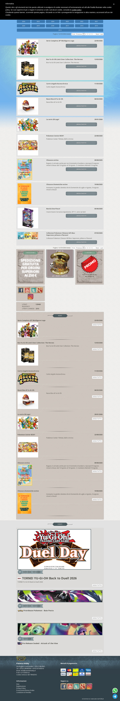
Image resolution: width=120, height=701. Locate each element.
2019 (38, 26)
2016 (81, 26)
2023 (67, 21)
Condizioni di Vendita (23, 692)
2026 (23, 21)
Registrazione (21, 686)
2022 (81, 21)
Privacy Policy (21, 688)
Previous (79, 34)
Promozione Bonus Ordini (25, 690)
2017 (67, 26)
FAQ (17, 684)
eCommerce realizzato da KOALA (93, 699)
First (73, 34)
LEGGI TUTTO (81, 46)
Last (101, 34)
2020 (23, 26)
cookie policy (76, 10)
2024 (52, 21)
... (94, 34)
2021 (96, 21)
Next (97, 34)
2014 (60, 30)
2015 (96, 26)
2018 (52, 26)
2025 (38, 21)
